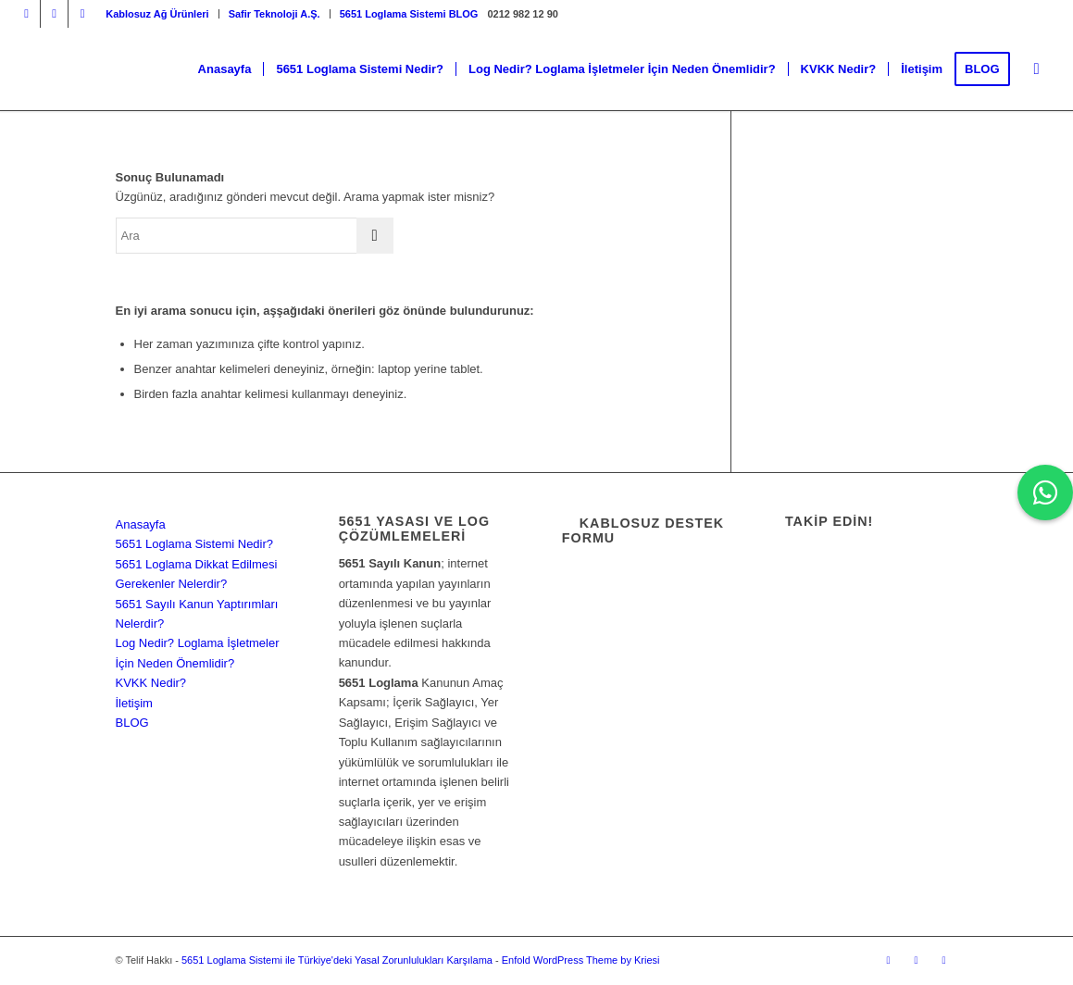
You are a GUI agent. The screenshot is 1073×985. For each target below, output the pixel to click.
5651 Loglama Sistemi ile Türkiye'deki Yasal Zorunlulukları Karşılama (337, 960)
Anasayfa (141, 524)
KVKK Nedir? (151, 683)
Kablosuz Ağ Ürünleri (157, 13)
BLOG (132, 722)
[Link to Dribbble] (82, 14)
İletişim (134, 703)
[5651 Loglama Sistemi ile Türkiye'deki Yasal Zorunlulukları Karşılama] (138, 69)
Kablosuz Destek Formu (643, 530)
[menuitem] (157, 14)
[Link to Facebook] (54, 14)
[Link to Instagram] (26, 14)
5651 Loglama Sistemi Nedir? (195, 544)
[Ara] (1037, 69)
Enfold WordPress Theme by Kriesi (581, 960)
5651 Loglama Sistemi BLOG (409, 13)
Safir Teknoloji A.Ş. (274, 13)
